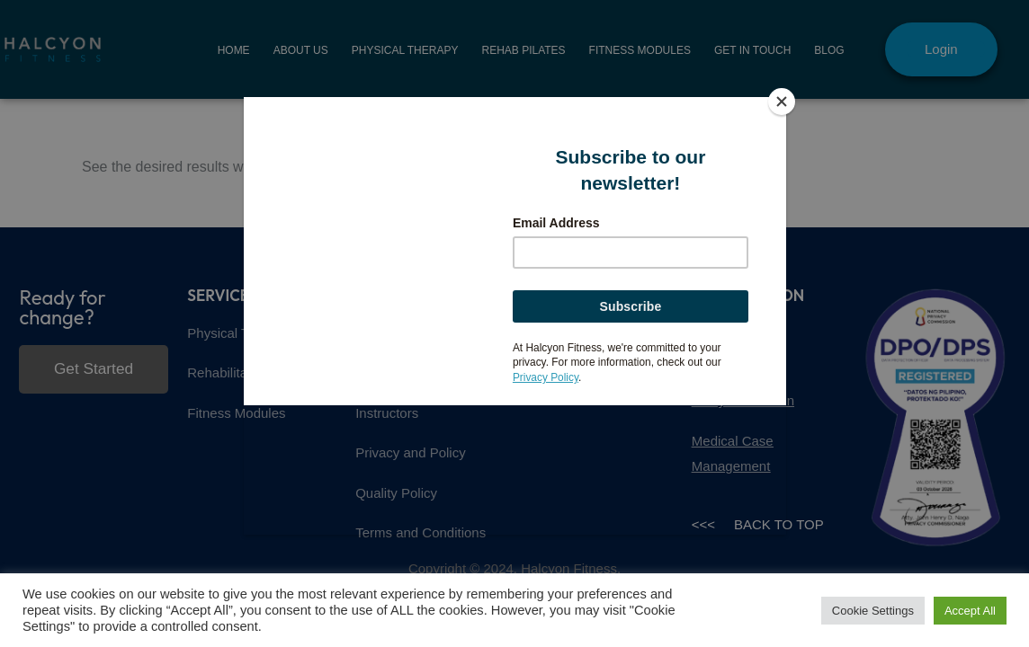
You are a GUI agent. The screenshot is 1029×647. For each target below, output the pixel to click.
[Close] (781, 101)
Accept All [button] (970, 610)
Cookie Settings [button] (873, 610)
